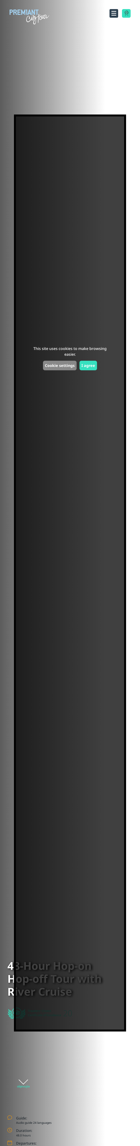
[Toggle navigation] (114, 13)
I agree (88, 365)
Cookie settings (60, 365)
